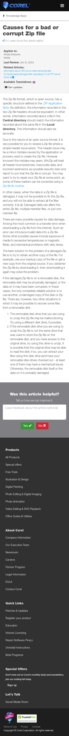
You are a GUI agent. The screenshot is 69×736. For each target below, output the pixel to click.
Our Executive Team (17, 545)
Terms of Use (10, 726)
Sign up (12, 685)
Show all (9, 77)
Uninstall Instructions (18, 647)
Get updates (13, 87)
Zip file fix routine (13, 185)
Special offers (14, 464)
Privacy (24, 726)
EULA (9, 581)
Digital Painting (14, 486)
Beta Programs (14, 655)
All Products (13, 457)
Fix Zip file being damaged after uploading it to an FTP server (32, 74)
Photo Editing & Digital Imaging (23, 494)
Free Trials (11, 472)
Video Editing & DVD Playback (23, 509)
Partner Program (15, 567)
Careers (10, 559)
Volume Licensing (16, 633)
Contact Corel (14, 589)
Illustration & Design (17, 479)
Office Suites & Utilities (19, 516)
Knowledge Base (14, 17)
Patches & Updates (17, 610)
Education (11, 625)
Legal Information (16, 574)
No (42, 426)
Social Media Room (17, 702)
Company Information (18, 537)
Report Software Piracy (19, 640)
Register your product (18, 618)
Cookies (36, 726)
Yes (27, 426)
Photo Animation (15, 501)
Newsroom (12, 552)
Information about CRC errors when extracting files (27, 70)
